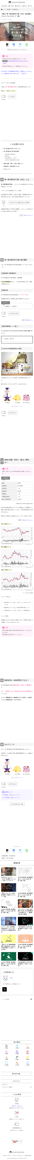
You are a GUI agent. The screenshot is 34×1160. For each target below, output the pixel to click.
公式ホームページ (18, 406)
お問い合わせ (28, 1155)
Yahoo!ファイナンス (27, 520)
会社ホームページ (28, 215)
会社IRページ (29, 320)
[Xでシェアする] (7, 45)
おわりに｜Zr (7, 169)
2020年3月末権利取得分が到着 (12, 160)
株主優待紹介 (12, 855)
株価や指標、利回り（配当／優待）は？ (13, 163)
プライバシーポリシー (18, 1155)
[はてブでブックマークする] (20, 45)
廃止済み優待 (10, 858)
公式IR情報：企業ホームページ (12, 797)
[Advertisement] (17, 121)
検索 (31, 999)
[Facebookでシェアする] (13, 45)
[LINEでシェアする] (27, 45)
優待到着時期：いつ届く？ (11, 158)
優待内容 (7, 156)
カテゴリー (5, 1084)
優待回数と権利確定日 (10, 154)
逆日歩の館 (16, 1074)
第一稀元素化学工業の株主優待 (11, 151)
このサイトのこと (7, 1155)
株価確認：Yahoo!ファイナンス (12, 795)
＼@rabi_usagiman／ (17, 1106)
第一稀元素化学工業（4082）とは (12, 148)
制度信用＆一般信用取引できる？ (12, 166)
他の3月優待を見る (17, 804)
